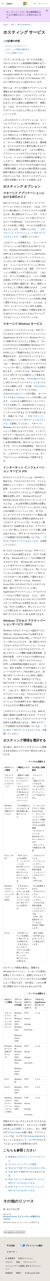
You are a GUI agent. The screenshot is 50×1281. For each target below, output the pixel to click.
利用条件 (9, 1273)
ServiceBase (32, 378)
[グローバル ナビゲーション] (2, 3)
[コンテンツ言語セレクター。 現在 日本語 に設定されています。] (10, 1245)
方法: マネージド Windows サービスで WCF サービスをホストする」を (24, 420)
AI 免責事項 (10, 1258)
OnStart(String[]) (10, 393)
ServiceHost (30, 221)
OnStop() (21, 397)
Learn (5, 24)
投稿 (18, 1262)
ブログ (8, 1262)
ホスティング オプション (15, 46)
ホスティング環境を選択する (17, 49)
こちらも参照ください (14, 53)
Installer (13, 401)
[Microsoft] (25, 3)
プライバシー (28, 1262)
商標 (18, 1273)
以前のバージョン (25, 1258)
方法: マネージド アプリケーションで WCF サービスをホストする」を (24, 233)
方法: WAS (13, 1171)
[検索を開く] (34, 3)
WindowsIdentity (35, 1136)
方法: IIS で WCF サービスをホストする (26, 1168)
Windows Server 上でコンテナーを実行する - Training (22, 1217)
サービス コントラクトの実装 (22, 1164)
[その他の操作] (44, 24)
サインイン (43, 3)
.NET (12, 24)
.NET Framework (23, 24)
